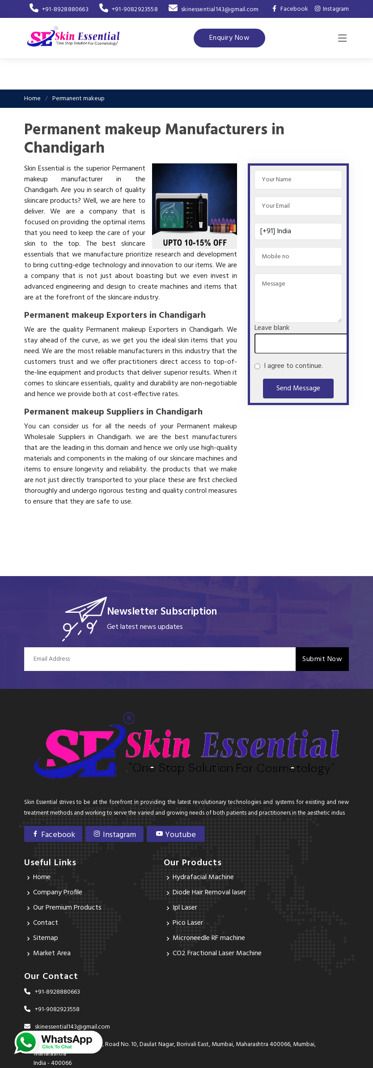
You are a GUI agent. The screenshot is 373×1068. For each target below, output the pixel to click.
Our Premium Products (67, 908)
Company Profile (57, 893)
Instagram (332, 9)
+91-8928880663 (59, 9)
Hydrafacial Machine (203, 877)
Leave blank (271, 328)
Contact (45, 923)
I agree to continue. (291, 366)
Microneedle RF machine (209, 938)
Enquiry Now (229, 38)
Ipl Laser (185, 908)
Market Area (52, 953)
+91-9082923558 (128, 9)
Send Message (298, 388)
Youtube (175, 835)
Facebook (53, 835)
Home (32, 99)
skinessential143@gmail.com (214, 9)
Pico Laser (188, 923)
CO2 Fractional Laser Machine (217, 953)
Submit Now (322, 659)
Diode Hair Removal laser (209, 893)
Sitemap (45, 938)
